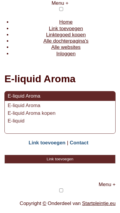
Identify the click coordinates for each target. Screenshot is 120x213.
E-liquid (16, 121)
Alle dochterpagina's (66, 41)
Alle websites (65, 47)
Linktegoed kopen (66, 35)
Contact (79, 143)
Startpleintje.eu (99, 203)
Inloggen (65, 54)
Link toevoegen (66, 28)
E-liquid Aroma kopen (32, 113)
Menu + (59, 3)
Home (65, 22)
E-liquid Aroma (24, 96)
